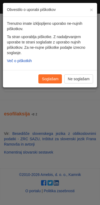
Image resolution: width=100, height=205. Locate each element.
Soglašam (50, 79)
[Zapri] (91, 10)
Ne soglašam (79, 79)
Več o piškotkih (19, 61)
